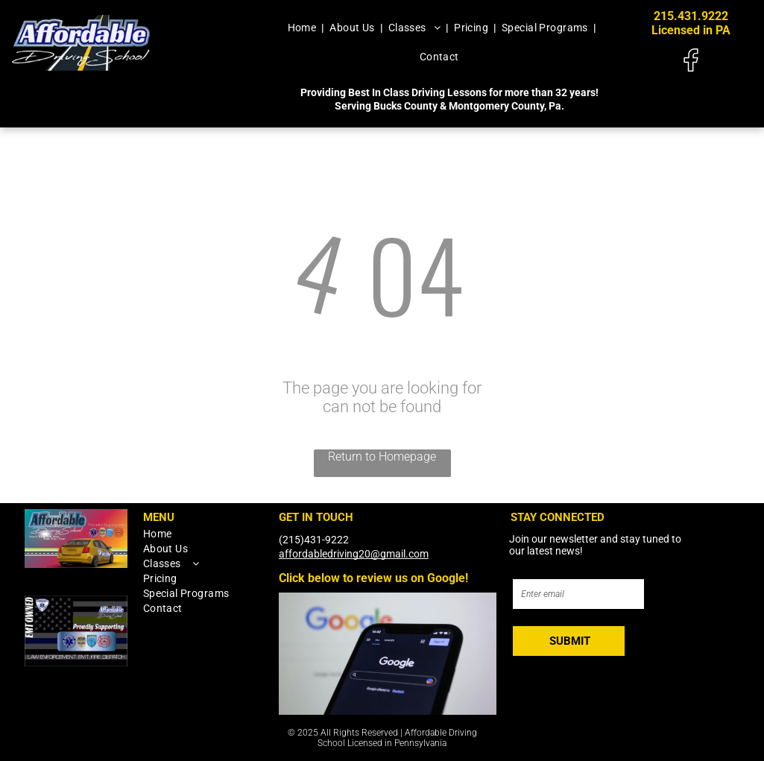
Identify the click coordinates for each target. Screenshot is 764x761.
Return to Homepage (382, 456)
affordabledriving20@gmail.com (354, 554)
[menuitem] (303, 27)
